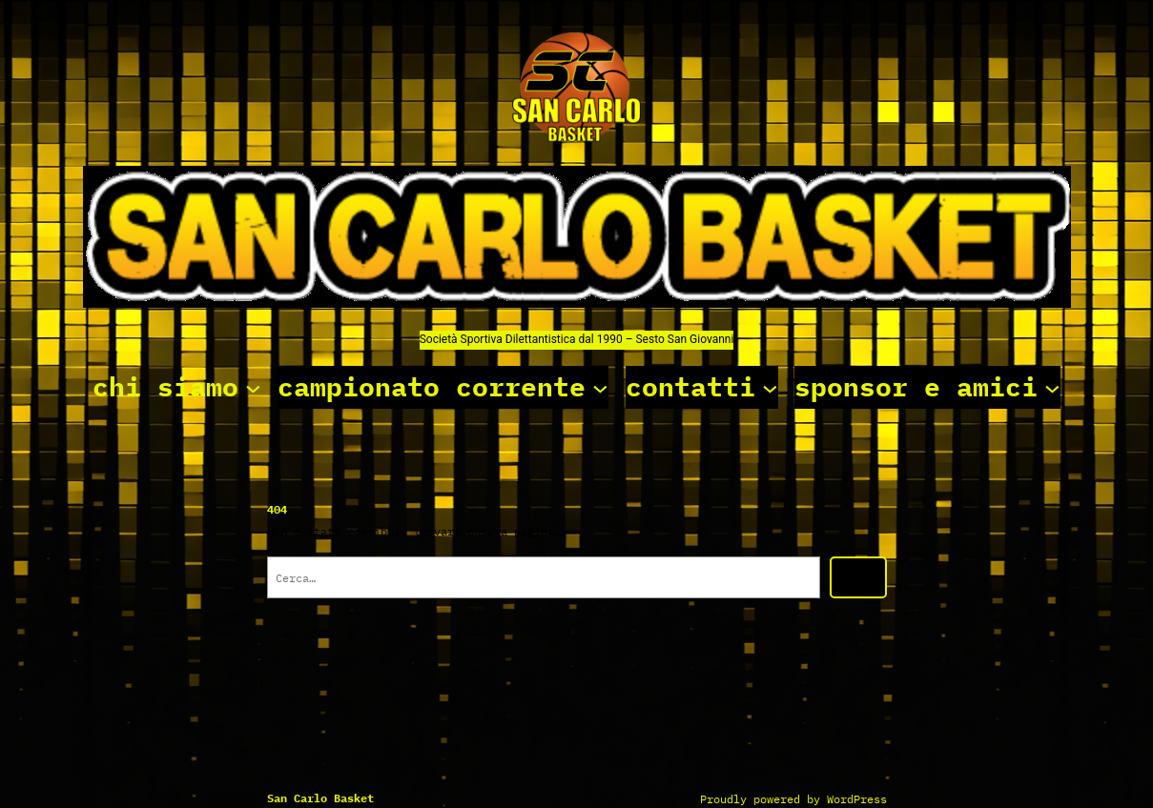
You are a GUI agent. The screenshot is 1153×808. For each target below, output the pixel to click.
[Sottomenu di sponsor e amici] (1052, 387)
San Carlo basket (320, 798)
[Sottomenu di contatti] (770, 387)
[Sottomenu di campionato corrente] (600, 387)
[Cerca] (858, 577)
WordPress (857, 799)
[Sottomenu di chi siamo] (253, 387)
